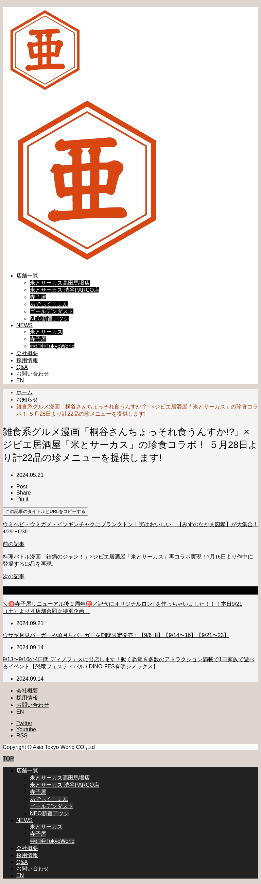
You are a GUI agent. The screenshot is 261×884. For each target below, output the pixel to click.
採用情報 (27, 360)
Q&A (22, 367)
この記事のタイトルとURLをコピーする (45, 511)
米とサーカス (46, 332)
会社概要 (27, 353)
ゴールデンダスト (51, 311)
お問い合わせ (32, 374)
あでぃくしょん (49, 304)
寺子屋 (38, 297)
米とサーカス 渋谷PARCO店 (64, 290)
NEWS (24, 325)
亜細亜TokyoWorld (52, 346)
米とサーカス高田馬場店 (60, 283)
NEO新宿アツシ (49, 318)
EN (20, 380)
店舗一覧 (27, 276)
